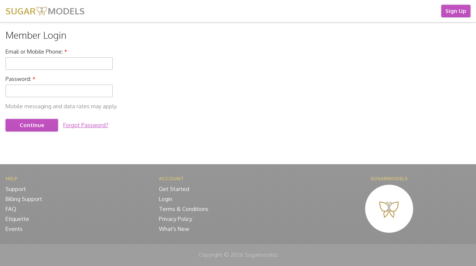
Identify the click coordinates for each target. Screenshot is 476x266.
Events (14, 228)
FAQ (11, 208)
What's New (174, 228)
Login (165, 198)
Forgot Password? (85, 125)
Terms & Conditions (183, 208)
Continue (32, 125)
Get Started (174, 188)
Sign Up (455, 10)
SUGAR (45, 11)
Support (16, 188)
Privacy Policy (175, 218)
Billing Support (24, 198)
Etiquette (17, 218)
